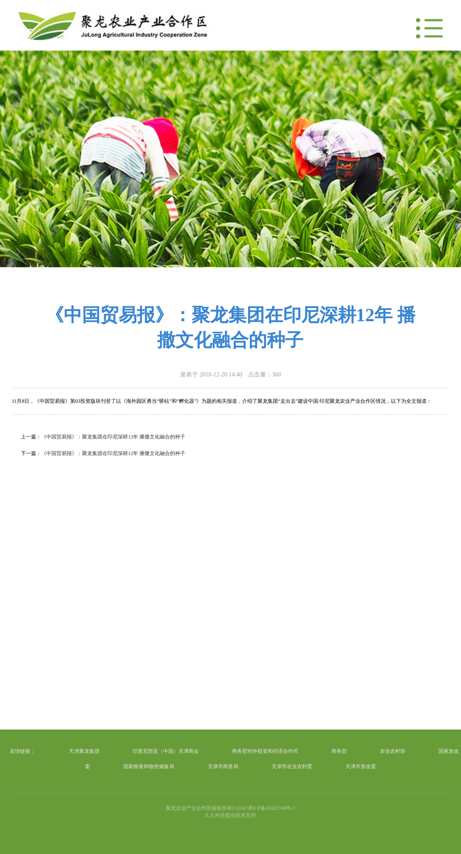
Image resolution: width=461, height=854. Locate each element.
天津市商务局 (223, 766)
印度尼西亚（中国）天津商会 (166, 751)
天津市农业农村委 (292, 766)
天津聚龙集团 (84, 751)
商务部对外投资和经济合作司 (265, 751)
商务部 (339, 751)
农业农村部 (392, 751)
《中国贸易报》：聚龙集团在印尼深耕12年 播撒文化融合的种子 (113, 437)
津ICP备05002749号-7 (271, 808)
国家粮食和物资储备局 (148, 766)
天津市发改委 (360, 766)
